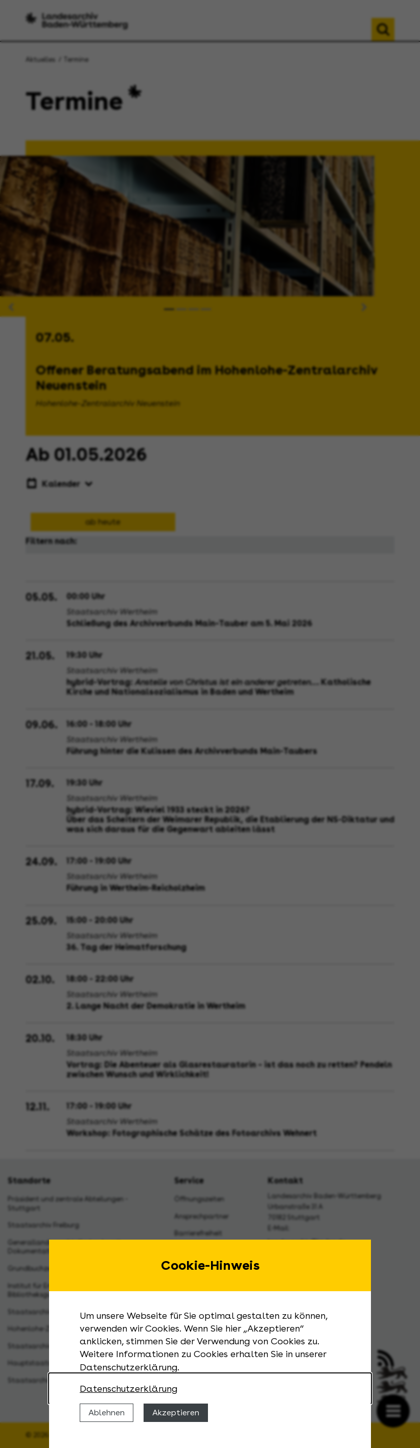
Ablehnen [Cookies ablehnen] (106, 1412)
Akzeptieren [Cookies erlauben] (175, 1412)
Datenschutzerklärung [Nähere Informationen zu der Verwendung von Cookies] (128, 1388)
